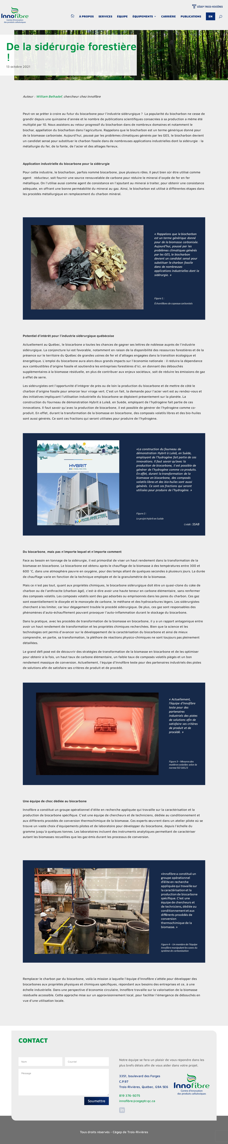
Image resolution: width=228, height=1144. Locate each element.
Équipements (143, 16)
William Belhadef (49, 96)
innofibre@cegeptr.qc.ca (137, 1101)
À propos (86, 16)
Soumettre (96, 1101)
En (211, 16)
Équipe (122, 16)
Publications (191, 16)
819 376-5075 (129, 1095)
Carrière (168, 16)
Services (105, 16)
